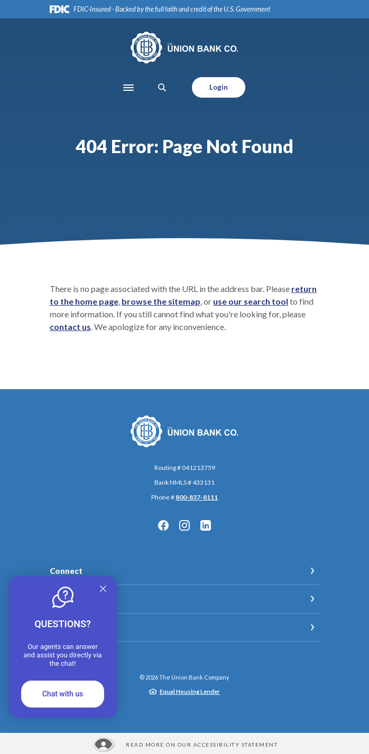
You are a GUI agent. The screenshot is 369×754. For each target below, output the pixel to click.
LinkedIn (205, 525)
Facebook (163, 525)
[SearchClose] (162, 87)
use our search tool (250, 301)
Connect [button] (66, 571)
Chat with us (63, 694)
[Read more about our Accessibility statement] (184, 744)
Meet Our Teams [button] (82, 627)
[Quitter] (103, 588)
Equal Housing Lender (190, 691)
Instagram (184, 525)
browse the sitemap (161, 301)
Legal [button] (60, 599)
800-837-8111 (197, 497)
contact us (70, 327)
